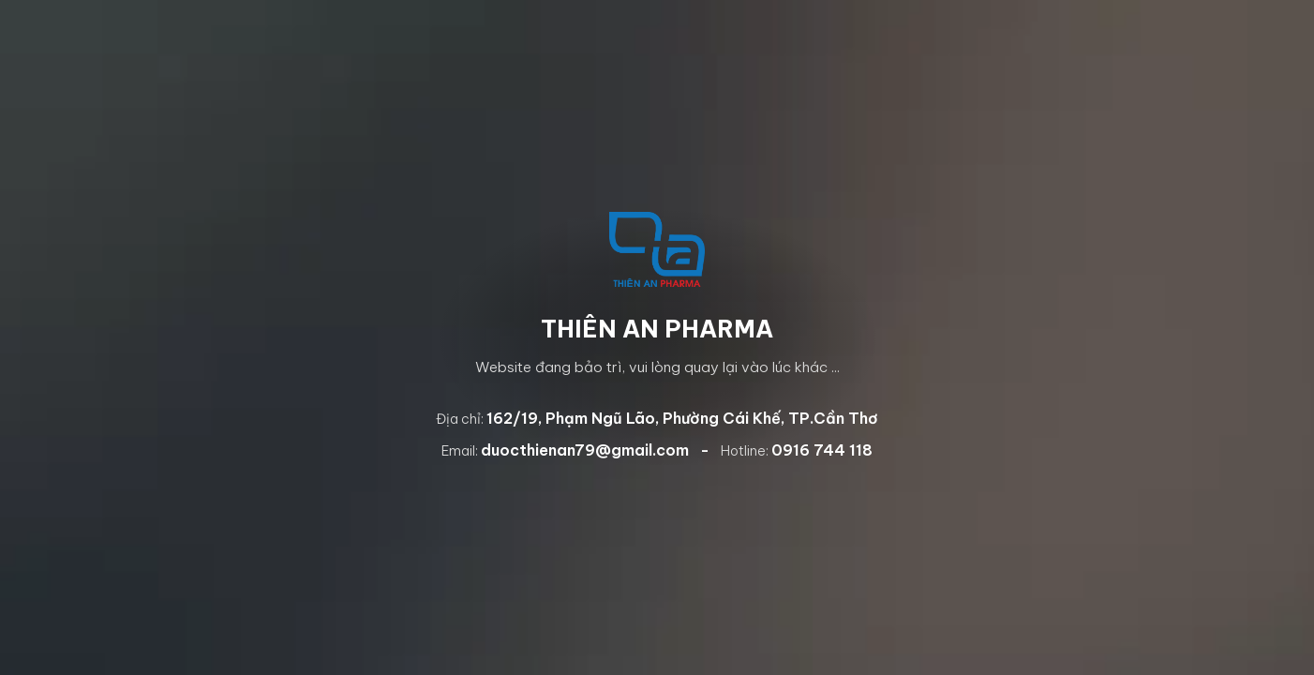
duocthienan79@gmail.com (585, 450)
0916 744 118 (822, 450)
